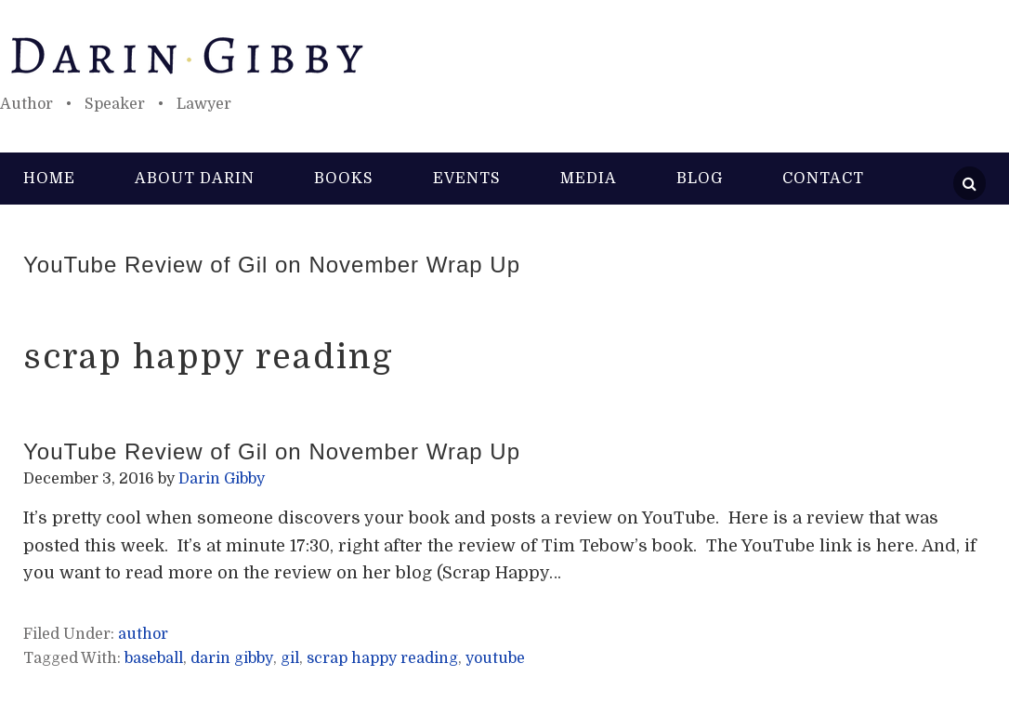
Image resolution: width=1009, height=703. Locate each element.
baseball (153, 658)
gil (290, 658)
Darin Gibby (504, 56)
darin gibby (231, 658)
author (143, 634)
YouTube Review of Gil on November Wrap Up (271, 264)
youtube (495, 658)
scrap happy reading (382, 658)
